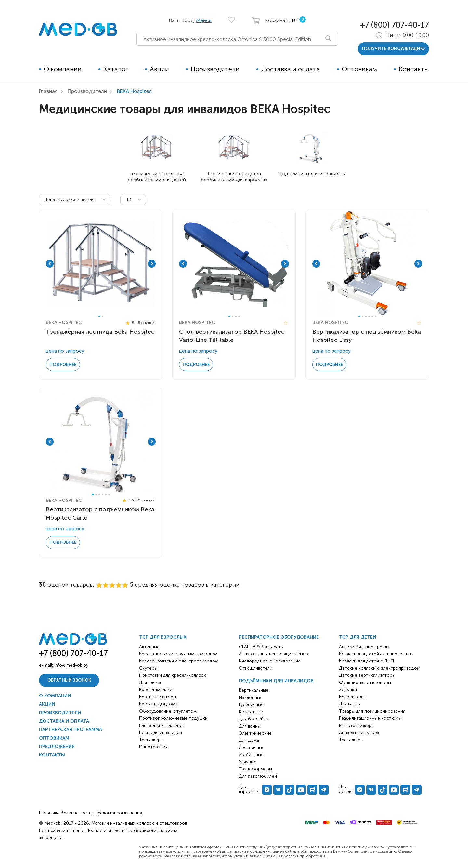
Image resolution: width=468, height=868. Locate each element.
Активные (149, 646)
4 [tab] (239, 316)
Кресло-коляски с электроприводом (178, 661)
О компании (63, 69)
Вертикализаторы (157, 697)
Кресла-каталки (155, 689)
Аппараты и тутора (359, 732)
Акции (159, 69)
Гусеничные (251, 704)
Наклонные (251, 697)
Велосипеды (352, 697)
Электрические (255, 733)
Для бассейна (253, 719)
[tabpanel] (101, 263)
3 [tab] (236, 316)
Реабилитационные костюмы (370, 718)
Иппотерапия (153, 747)
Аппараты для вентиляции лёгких (274, 654)
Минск (204, 20)
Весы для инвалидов (160, 732)
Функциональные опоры (365, 682)
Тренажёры (151, 739)
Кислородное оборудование (270, 661)
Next (152, 264)
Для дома (249, 740)
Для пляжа (150, 682)
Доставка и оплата (290, 69)
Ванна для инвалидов (161, 725)
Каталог (115, 69)
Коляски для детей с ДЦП (366, 661)
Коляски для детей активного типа (376, 654)
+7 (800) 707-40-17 (394, 25)
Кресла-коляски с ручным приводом (178, 654)
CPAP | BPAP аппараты (261, 646)
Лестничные (252, 747)
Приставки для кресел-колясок (172, 675)
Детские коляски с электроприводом (379, 668)
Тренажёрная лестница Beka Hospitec (100, 331)
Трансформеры (255, 769)
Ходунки (348, 689)
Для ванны (250, 726)
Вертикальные (253, 690)
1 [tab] (99, 316)
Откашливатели (255, 668)
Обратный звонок (69, 680)
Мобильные (251, 754)
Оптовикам (359, 69)
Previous (50, 264)
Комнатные (251, 711)
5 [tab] (372, 316)
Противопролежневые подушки (173, 718)
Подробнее (62, 364)
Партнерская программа (70, 729)
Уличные (247, 762)
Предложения (57, 746)
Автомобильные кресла (364, 646)
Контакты (414, 69)
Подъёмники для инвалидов (276, 681)
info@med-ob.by (71, 665)
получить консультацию (393, 48)
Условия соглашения (120, 813)
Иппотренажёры (356, 725)
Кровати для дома (158, 704)
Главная (48, 91)
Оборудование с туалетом (168, 711)
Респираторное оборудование (279, 637)
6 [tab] (375, 316)
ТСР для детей (357, 637)
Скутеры (148, 668)
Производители (215, 69)
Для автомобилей (258, 776)
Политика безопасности (65, 813)
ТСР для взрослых (163, 637)
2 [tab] (102, 316)
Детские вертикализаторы (367, 675)
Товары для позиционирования (372, 711)
